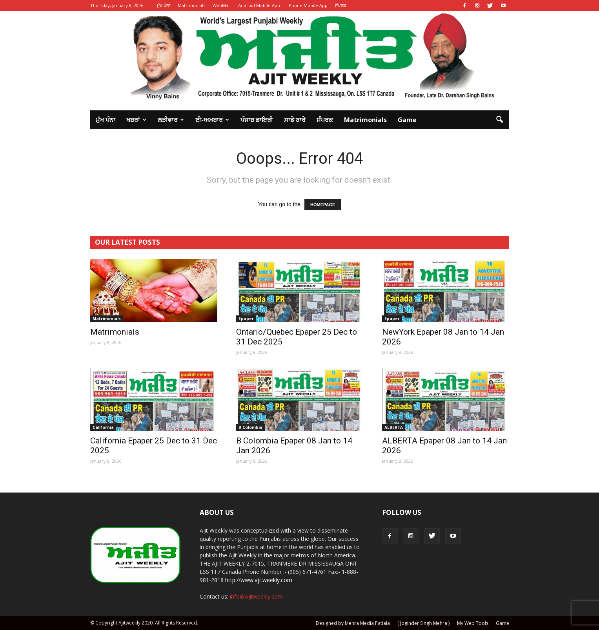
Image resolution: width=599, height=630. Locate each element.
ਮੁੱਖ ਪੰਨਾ (163, 5)
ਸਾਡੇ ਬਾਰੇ (295, 119)
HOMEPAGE (322, 204)
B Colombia (250, 427)
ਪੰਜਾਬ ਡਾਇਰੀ (256, 119)
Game (407, 119)
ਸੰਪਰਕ (340, 5)
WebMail (222, 5)
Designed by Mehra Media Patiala (353, 623)
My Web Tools (472, 623)
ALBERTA (393, 427)
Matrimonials (191, 5)
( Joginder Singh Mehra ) (423, 623)
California (103, 427)
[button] (499, 119)
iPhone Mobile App (308, 5)
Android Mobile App (259, 5)
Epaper (246, 318)
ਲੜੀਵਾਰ (171, 119)
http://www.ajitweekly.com (258, 580)
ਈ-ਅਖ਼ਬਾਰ (212, 119)
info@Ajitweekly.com (256, 596)
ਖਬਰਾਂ (136, 119)
